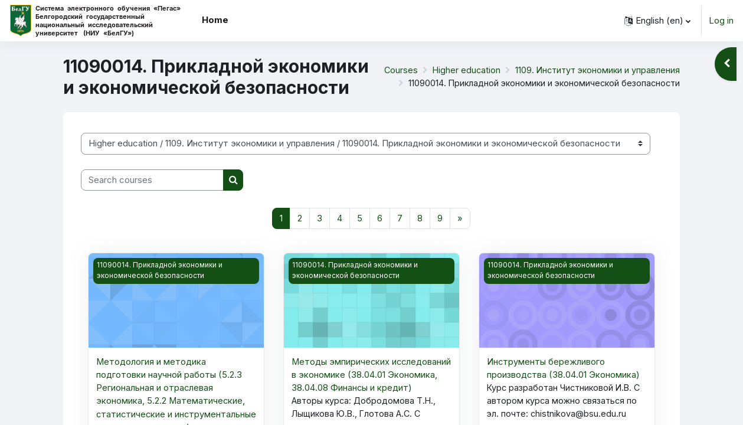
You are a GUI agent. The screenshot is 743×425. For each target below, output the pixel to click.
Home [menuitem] (215, 19)
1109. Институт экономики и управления (595, 70)
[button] (657, 20)
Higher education (461, 70)
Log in (721, 20)
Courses (395, 70)
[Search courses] (152, 180)
